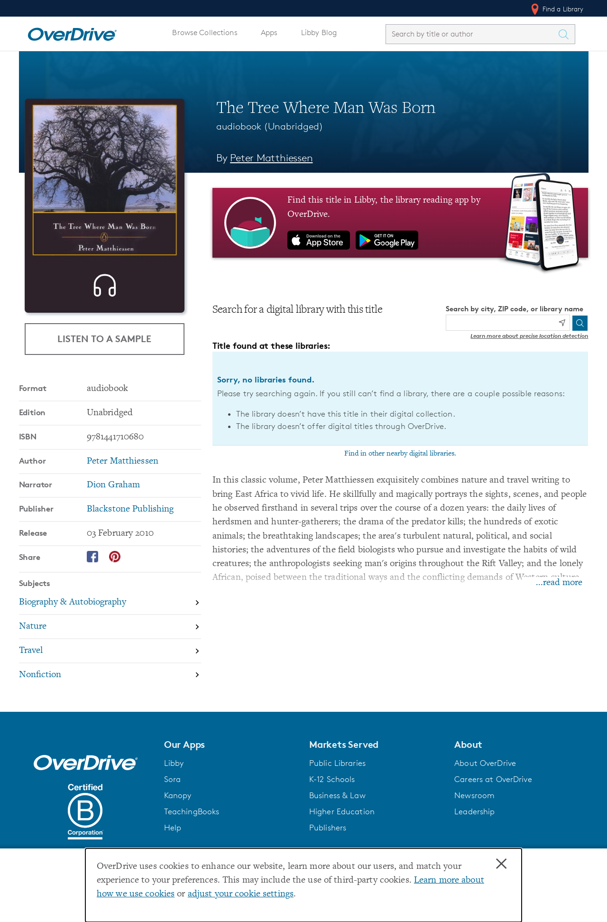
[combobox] (472, 34)
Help (173, 833)
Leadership (474, 816)
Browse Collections (204, 32)
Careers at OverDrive (493, 784)
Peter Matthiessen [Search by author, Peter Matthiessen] (271, 158)
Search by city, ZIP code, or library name (514, 308)
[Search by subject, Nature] (110, 632)
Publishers (327, 833)
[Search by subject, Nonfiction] (110, 680)
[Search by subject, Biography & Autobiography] (110, 608)
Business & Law (337, 800)
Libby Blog (319, 32)
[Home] (72, 32)
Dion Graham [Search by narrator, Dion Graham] (113, 490)
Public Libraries (337, 768)
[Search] (580, 323)
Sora (172, 784)
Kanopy (178, 800)
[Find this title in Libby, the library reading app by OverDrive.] (400, 222)
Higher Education (342, 816)
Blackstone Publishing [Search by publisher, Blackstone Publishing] (130, 514)
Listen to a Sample (104, 339)
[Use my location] (562, 322)
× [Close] (501, 864)
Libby (174, 768)
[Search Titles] (566, 34)
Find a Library (556, 9)
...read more (559, 582)
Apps (269, 32)
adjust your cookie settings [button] (241, 894)
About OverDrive (485, 768)
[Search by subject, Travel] (110, 656)
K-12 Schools (332, 784)
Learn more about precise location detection (529, 335)
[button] (231, 750)
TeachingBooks (192, 816)
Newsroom (474, 800)
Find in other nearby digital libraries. (400, 453)
